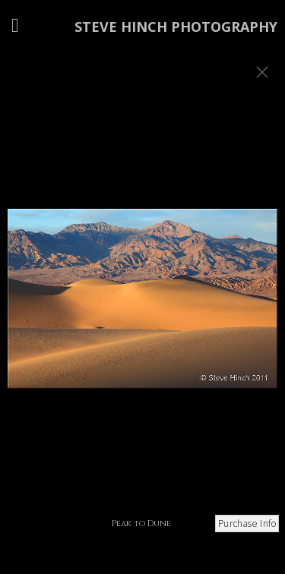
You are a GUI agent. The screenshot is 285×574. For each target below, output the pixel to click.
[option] (142, 306)
